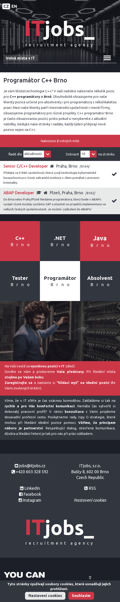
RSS (92, 488)
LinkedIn (32, 488)
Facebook (32, 494)
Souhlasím (81, 596)
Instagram (32, 500)
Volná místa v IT (20, 58)
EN (14, 6)
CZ (6, 6)
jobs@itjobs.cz (32, 465)
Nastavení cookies (45, 596)
